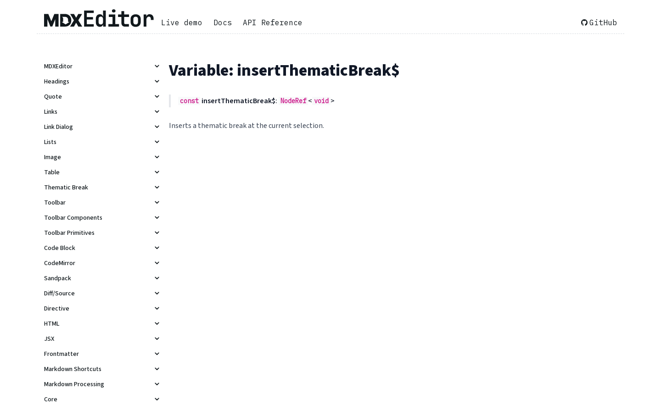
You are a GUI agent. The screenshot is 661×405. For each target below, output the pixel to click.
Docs (222, 22)
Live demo (181, 22)
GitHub (599, 22)
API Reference (272, 22)
